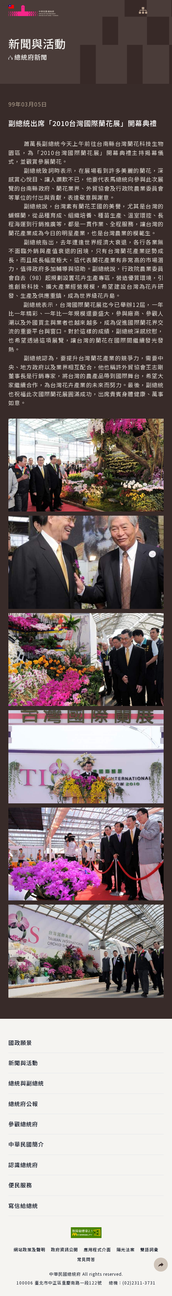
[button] (161, 1265)
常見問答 (86, 1259)
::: (4, 4)
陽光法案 (126, 1249)
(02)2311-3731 (139, 1283)
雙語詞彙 (149, 1249)
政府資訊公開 (64, 1249)
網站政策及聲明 (29, 1249)
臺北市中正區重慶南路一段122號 (68, 1283)
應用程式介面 (97, 1249)
